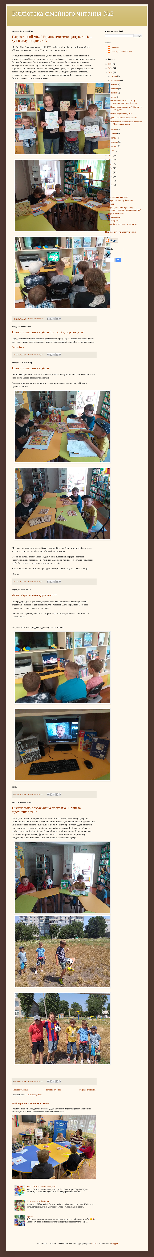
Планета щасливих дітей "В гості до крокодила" (48, 332)
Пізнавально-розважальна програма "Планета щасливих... (126, 123)
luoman (94, 1243)
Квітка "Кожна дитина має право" (41, 1186)
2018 (110, 176)
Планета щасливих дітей (30, 368)
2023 (110, 156)
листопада (115, 80)
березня (114, 142)
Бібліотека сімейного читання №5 (63, 13)
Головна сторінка (53, 1090)
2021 (110, 164)
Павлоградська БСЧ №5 (121, 51)
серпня (114, 93)
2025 (110, 68)
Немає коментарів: (35, 319)
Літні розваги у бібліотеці (38, 1201)
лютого (114, 146)
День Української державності (35, 595)
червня (114, 129)
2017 (110, 181)
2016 (110, 185)
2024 (110, 72)
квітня (114, 138)
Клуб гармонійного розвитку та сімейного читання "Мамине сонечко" (124, 208)
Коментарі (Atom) (34, 1095)
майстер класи (114, 217)
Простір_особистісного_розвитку (122, 224)
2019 (110, 172)
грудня (114, 76)
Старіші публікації (87, 1090)
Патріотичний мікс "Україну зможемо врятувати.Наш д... (123, 101)
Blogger (114, 1243)
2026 (110, 64)
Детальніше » (18, 347)
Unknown (115, 47)
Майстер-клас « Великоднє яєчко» (30, 1103)
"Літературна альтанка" (118, 197)
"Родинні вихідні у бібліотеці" (121, 200)
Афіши (111, 204)
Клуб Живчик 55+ (116, 213)
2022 (110, 160)
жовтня (114, 84)
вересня (114, 89)
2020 (110, 168)
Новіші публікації (20, 1090)
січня (113, 150)
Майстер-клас (114, 220)
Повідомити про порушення (120, 232)
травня (114, 133)
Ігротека (30, 1216)
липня (114, 97)
